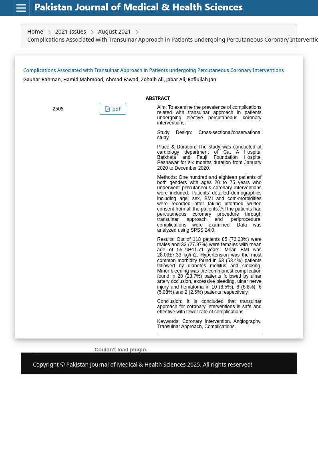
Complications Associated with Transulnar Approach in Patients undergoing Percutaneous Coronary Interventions (153, 70)
